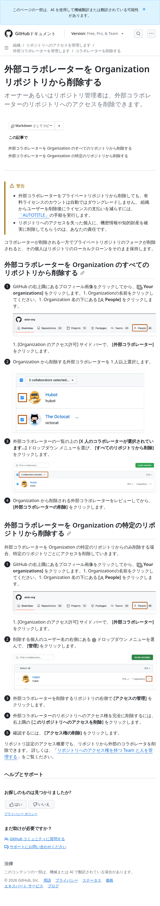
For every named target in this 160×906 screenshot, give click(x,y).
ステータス (91, 880)
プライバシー (66, 880)
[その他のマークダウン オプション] (59, 125)
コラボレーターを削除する (98, 50)
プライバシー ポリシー (21, 814)
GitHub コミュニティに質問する (34, 838)
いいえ (41, 804)
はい (15, 804)
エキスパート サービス (23, 885)
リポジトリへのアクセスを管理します (58, 45)
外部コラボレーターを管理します (41, 50)
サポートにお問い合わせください (35, 846)
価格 (109, 880)
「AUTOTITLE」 (33, 215)
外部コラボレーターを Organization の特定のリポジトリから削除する (79, 529)
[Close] (144, 9)
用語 (47, 880)
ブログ (53, 885)
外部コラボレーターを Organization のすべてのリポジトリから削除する (76, 268)
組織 (17, 45)
